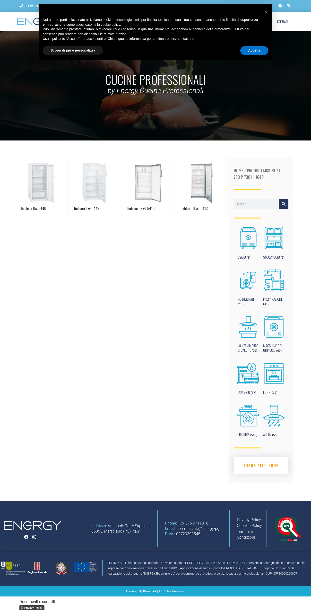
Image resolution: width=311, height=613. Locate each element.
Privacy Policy (33, 607)
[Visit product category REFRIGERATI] (248, 289)
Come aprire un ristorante (124, 21)
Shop (264, 21)
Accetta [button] (254, 600)
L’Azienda (88, 21)
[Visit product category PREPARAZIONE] (274, 289)
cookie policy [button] (110, 574)
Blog (226, 21)
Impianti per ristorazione (171, 21)
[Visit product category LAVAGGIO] (248, 380)
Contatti (283, 21)
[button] (266, 561)
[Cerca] (283, 204)
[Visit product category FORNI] (274, 380)
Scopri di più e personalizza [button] (73, 600)
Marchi (245, 21)
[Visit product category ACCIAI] (274, 422)
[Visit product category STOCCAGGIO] (274, 244)
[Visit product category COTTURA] (248, 422)
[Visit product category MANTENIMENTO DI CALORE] (248, 335)
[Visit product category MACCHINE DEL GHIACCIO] (274, 335)
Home (238, 170)
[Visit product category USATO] (248, 244)
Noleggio (206, 21)
